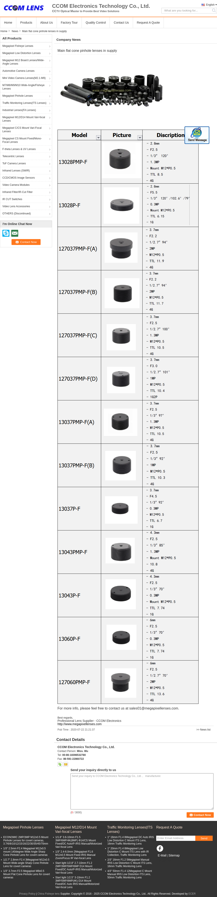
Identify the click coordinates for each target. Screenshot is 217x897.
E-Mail (162, 855)
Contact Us (121, 22)
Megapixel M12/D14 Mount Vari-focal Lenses (23, 119)
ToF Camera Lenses (14, 163)
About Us (46, 22)
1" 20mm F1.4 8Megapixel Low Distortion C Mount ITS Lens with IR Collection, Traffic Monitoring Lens (128, 851)
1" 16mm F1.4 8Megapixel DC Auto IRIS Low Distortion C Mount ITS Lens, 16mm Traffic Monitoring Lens (130, 840)
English (210, 4)
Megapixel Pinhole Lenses (17, 95)
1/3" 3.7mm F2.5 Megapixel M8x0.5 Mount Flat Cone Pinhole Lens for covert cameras (26, 874)
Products (26, 22)
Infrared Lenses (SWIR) (16, 170)
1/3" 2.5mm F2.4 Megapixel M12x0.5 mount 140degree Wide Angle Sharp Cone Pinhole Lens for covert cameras (25, 851)
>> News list (203, 729)
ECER (192, 893)
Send (204, 838)
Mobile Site (164, 860)
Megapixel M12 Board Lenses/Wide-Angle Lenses (23, 62)
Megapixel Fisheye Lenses (17, 45)
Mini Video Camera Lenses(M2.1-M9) (24, 78)
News (15, 31)
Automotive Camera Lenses (18, 70)
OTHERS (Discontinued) (16, 213)
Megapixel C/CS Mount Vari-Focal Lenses (22, 129)
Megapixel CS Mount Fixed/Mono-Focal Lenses (22, 140)
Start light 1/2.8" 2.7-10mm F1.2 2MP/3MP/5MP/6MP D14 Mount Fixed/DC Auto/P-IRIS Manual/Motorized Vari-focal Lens (78, 867)
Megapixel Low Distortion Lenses (21, 53)
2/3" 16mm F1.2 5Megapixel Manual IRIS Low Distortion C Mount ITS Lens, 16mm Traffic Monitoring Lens (129, 863)
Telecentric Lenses (13, 156)
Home (8, 22)
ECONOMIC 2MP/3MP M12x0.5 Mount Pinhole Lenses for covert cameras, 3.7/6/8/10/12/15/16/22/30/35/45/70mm (25, 840)
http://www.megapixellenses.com (80, 724)
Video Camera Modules (16, 184)
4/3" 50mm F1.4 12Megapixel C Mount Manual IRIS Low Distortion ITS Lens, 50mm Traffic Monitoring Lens (129, 874)
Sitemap (173, 855)
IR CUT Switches (12, 199)
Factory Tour (69, 22)
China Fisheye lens (49, 893)
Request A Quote (148, 22)
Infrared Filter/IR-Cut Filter (17, 192)
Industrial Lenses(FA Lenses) (19, 110)
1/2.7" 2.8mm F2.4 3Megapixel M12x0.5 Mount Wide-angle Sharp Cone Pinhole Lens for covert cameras (26, 863)
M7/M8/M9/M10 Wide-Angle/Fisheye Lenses (23, 87)
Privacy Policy (27, 893)
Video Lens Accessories (16, 206)
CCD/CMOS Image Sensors (18, 177)
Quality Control (96, 22)
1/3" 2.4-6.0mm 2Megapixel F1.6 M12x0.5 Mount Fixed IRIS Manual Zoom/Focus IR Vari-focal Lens (75, 855)
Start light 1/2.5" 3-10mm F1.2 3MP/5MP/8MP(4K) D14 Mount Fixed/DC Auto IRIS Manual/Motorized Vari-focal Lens (77, 882)
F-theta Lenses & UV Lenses (19, 149)
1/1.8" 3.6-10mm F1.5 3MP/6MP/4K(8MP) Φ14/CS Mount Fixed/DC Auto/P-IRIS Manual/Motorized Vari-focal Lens (78, 842)
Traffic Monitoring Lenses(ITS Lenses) (24, 102)
